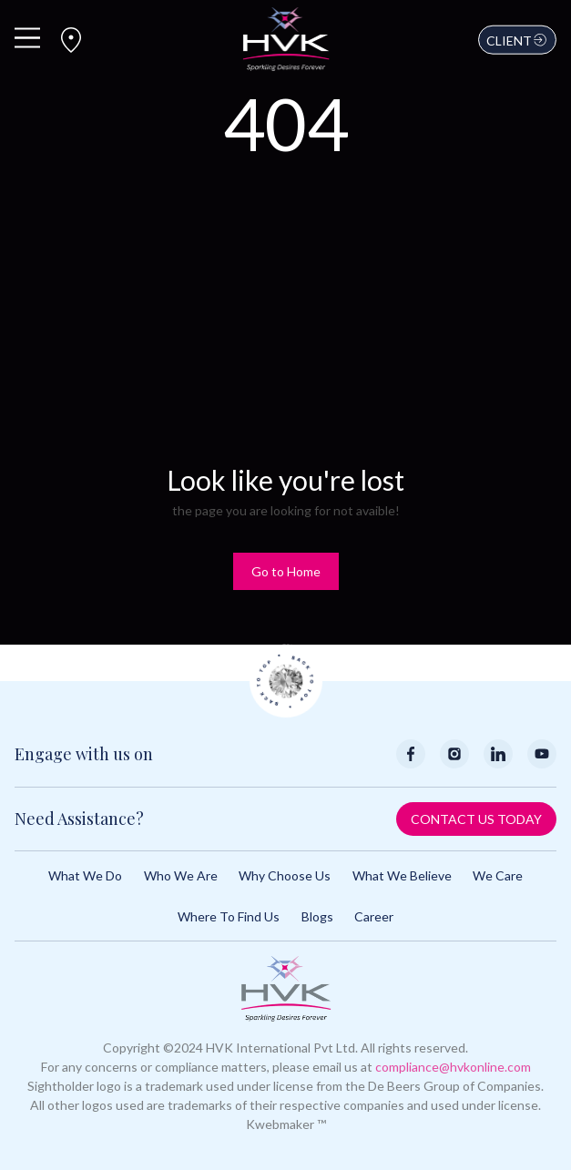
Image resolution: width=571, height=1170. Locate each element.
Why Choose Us (285, 875)
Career (373, 916)
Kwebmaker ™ (286, 1124)
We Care (498, 875)
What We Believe (402, 875)
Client (517, 40)
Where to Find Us (229, 916)
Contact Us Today (476, 819)
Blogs (317, 916)
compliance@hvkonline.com (453, 1066)
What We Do (85, 875)
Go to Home (286, 571)
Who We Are (181, 875)
